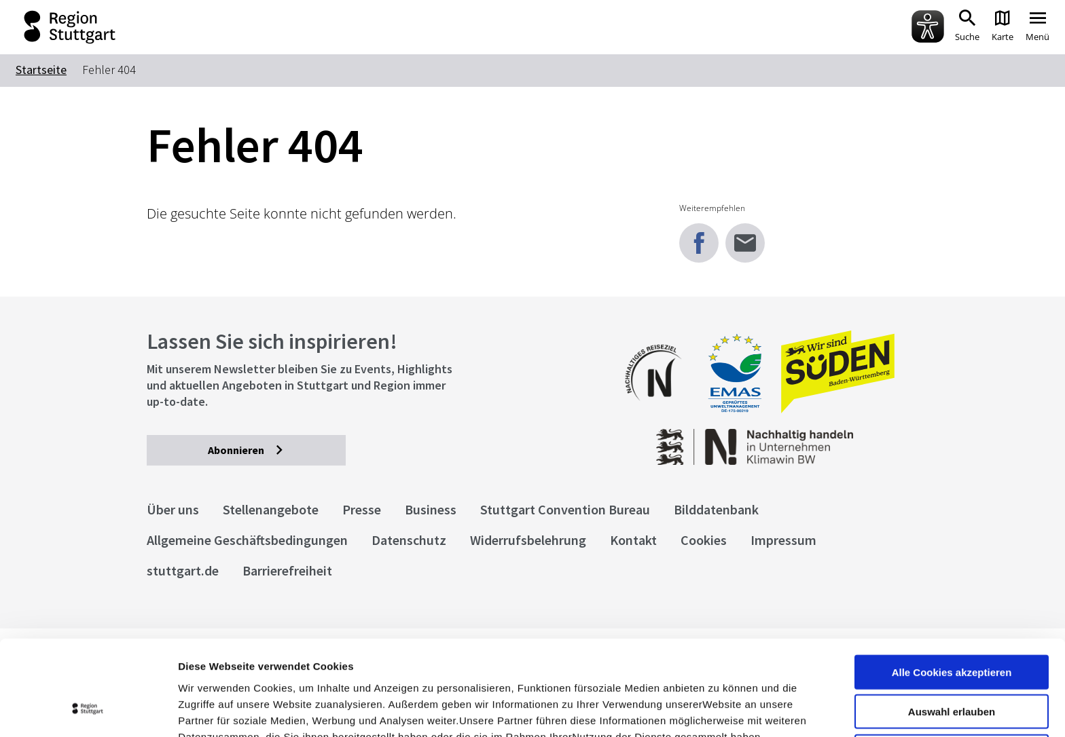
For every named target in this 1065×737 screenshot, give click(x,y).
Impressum (207, 666)
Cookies (704, 539)
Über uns (173, 509)
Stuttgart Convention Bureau (565, 509)
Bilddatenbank (716, 509)
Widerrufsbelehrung (528, 539)
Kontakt (633, 539)
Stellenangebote (271, 509)
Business (430, 509)
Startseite (41, 69)
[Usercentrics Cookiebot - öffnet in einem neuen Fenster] (88, 710)
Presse (361, 509)
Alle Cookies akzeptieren (952, 585)
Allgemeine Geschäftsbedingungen (247, 539)
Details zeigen (722, 710)
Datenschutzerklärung (302, 666)
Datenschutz (409, 539)
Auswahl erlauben (951, 625)
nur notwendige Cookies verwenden (951, 670)
